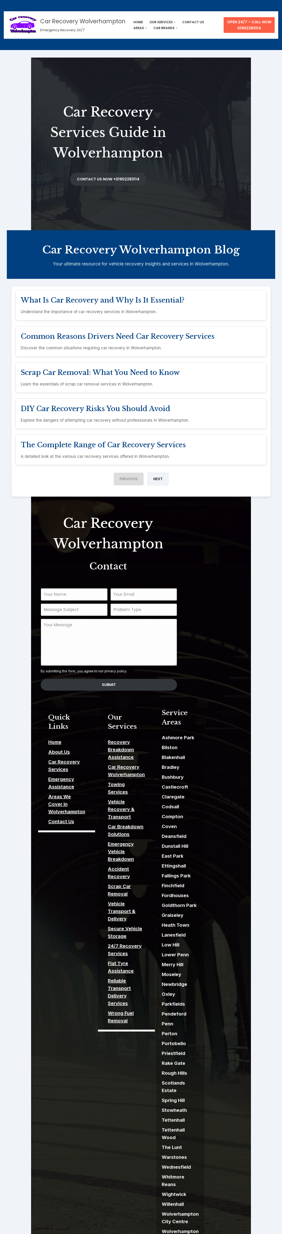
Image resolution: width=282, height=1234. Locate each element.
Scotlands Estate (213, 1052)
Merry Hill (204, 934)
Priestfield (205, 1023)
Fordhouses (206, 865)
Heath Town (207, 895)
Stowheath (205, 1072)
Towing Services (129, 748)
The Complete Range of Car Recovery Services (103, 442)
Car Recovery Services (45, 733)
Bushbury (204, 747)
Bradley (202, 737)
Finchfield (204, 855)
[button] (175, 22)
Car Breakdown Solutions (139, 775)
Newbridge (206, 954)
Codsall (202, 776)
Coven (200, 796)
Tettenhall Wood (212, 1092)
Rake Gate (205, 1033)
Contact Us (32, 770)
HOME (138, 22)
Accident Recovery (132, 802)
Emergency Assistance (45, 742)
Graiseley (204, 885)
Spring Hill (204, 1062)
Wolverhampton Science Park (227, 1188)
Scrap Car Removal (132, 812)
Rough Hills (206, 1043)
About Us (30, 723)
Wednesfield (207, 1122)
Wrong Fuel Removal (133, 879)
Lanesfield (205, 904)
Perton (201, 1003)
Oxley (200, 964)
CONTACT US (193, 22)
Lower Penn (206, 924)
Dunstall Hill (206, 816)
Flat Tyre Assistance (133, 851)
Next (158, 477)
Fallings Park (207, 845)
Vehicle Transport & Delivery (143, 822)
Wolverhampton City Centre (225, 1161)
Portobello (205, 1013)
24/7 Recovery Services (137, 842)
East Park (204, 826)
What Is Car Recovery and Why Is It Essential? (103, 294)
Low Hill (202, 914)
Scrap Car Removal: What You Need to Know (100, 368)
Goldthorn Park (210, 875)
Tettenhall (204, 1082)
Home (25, 713)
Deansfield (205, 806)
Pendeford (205, 983)
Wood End (205, 1198)
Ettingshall (205, 835)
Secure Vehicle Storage (137, 832)
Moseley (203, 944)
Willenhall (204, 1151)
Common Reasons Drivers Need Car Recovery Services (118, 331)
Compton (204, 786)
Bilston (201, 717)
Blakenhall (205, 727)
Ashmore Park (209, 707)
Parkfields (205, 974)
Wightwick (205, 1141)
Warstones (205, 1112)
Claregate (204, 766)
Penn (199, 993)
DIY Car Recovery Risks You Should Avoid (96, 405)
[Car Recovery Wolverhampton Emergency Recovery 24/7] (66, 25)
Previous (129, 477)
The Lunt (203, 1102)
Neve (12, 1227)
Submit (141, 664)
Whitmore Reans (212, 1131)
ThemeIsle (60, 1227)
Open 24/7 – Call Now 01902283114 (249, 25)
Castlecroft (206, 756)
